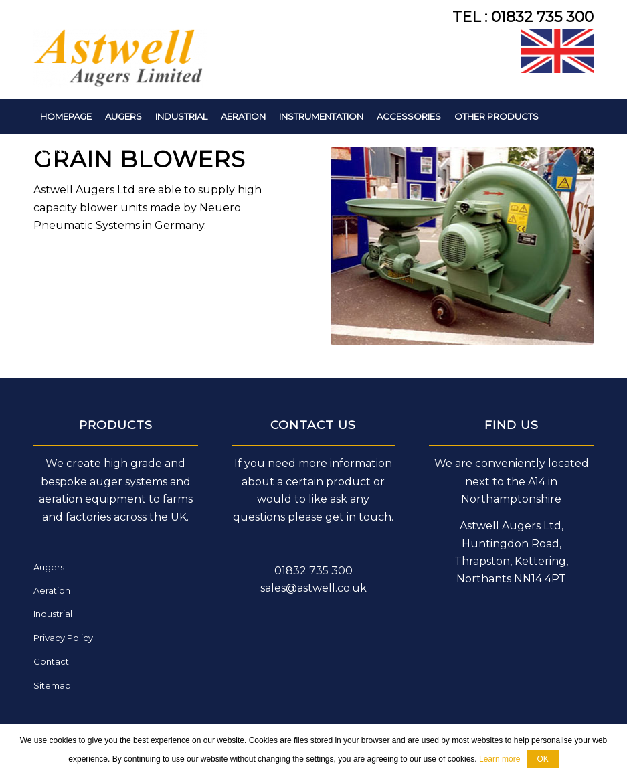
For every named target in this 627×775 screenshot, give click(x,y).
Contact (51, 661)
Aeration (51, 590)
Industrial (52, 613)
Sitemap (52, 685)
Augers (48, 567)
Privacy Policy (63, 637)
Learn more (499, 759)
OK (542, 759)
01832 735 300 (313, 570)
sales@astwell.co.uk (313, 588)
